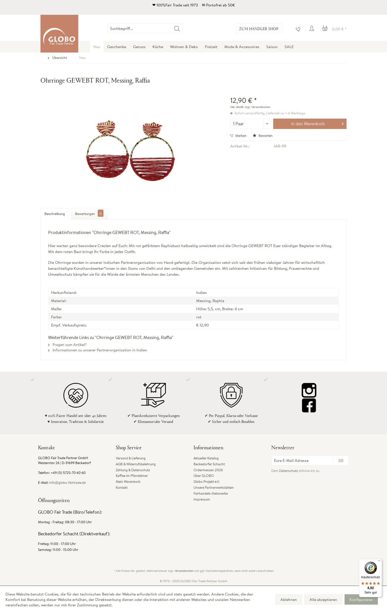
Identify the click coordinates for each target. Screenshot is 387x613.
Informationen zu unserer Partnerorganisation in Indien (97, 350)
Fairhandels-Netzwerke (211, 493)
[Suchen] (177, 28)
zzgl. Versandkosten (257, 107)
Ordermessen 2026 (208, 470)
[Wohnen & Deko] (184, 46)
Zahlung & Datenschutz (133, 470)
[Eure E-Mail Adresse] (302, 460)
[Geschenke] (117, 46)
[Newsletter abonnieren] (341, 460)
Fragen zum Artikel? (67, 344)
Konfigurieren (361, 599)
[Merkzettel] (297, 28)
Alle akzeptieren (323, 599)
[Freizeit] (211, 46)
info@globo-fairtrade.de (67, 482)
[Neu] (97, 46)
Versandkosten (184, 571)
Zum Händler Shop (258, 28)
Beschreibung (54, 213)
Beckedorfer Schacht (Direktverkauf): (74, 534)
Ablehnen (288, 599)
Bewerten (263, 135)
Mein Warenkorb (128, 481)
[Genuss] (139, 46)
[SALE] (289, 46)
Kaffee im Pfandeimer (132, 475)
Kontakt (122, 487)
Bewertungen (89, 213)
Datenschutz (288, 470)
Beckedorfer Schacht (209, 464)
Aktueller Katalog (206, 458)
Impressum (202, 499)
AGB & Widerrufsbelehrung (136, 464)
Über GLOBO (204, 475)
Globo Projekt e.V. (207, 481)
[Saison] (272, 46)
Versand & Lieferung (131, 458)
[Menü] (379, 562)
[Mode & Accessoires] (242, 46)
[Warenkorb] (334, 28)
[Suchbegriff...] (145, 28)
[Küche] (158, 46)
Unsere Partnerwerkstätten (214, 487)
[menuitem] (182, 28)
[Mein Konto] (312, 28)
